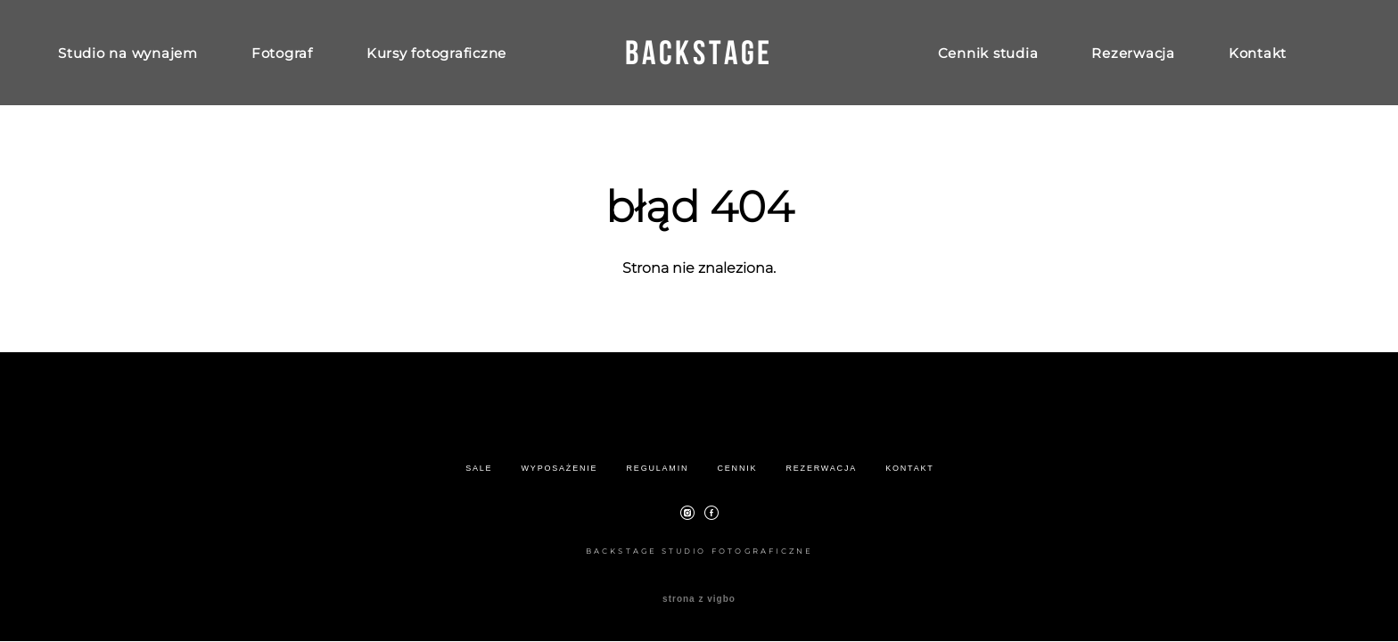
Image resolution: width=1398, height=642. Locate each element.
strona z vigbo (699, 599)
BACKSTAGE (699, 53)
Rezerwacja (1133, 53)
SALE (478, 468)
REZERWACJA (822, 468)
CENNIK (737, 468)
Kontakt (1258, 53)
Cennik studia (988, 53)
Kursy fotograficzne (436, 53)
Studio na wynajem (128, 53)
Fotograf (282, 53)
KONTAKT (909, 468)
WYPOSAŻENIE (560, 468)
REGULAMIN (658, 468)
